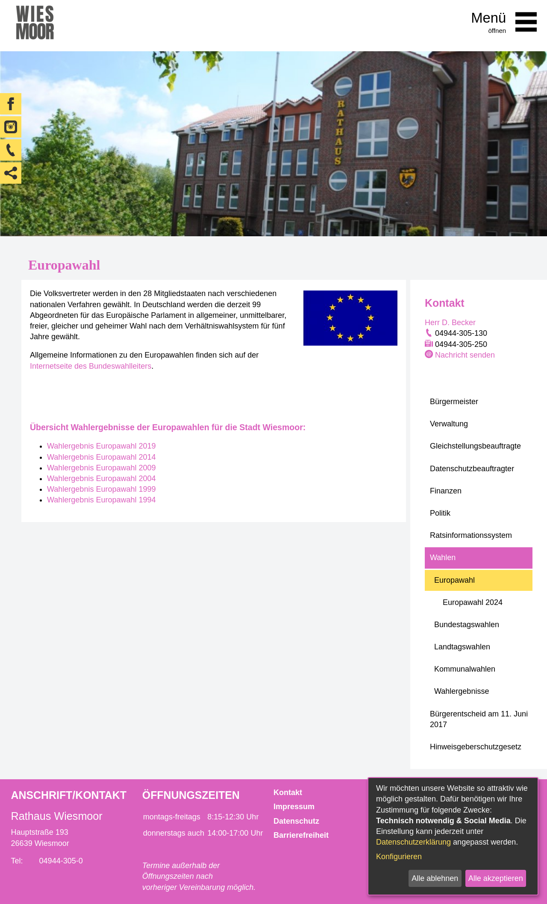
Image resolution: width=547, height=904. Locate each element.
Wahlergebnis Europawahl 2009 (101, 468)
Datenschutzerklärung (413, 842)
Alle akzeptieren (495, 878)
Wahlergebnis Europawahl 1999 (101, 489)
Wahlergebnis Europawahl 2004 (101, 478)
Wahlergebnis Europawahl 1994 (101, 500)
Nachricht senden (465, 355)
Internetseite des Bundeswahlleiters (90, 366)
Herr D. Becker (450, 322)
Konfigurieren (399, 856)
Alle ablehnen (435, 878)
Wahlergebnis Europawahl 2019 (101, 446)
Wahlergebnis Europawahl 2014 (101, 457)
